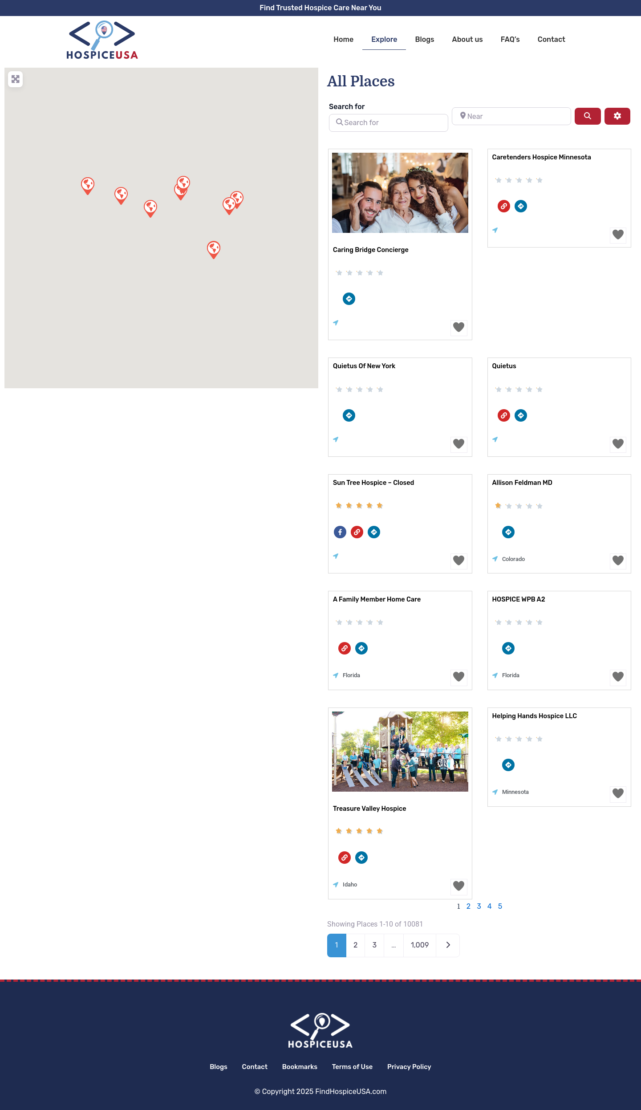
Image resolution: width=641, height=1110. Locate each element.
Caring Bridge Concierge (369, 250)
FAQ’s (510, 39)
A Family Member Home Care (375, 600)
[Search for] (388, 123)
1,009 (420, 946)
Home (343, 39)
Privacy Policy (421, 1066)
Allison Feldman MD (521, 483)
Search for (347, 106)
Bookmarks (298, 1066)
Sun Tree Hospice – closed (372, 483)
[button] (229, 206)
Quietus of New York (363, 366)
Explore (384, 39)
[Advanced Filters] (617, 116)
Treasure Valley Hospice (368, 809)
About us (467, 39)
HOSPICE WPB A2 (518, 600)
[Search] (587, 116)
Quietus (503, 366)
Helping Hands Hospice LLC (533, 716)
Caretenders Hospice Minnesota (540, 157)
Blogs (424, 39)
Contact (551, 39)
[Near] (511, 116)
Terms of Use (357, 1066)
